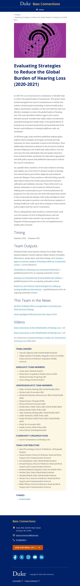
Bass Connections (24, 521)
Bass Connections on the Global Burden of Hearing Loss (37, 328)
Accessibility (17, 581)
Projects (18, 15)
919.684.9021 (21, 540)
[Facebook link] (15, 557)
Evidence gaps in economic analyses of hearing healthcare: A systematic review (40, 261)
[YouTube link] (35, 557)
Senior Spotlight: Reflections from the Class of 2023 (35, 314)
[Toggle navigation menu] (40, 9)
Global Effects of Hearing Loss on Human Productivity (36, 270)
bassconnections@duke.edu (27, 535)
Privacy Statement (31, 581)
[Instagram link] (28, 557)
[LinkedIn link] (41, 557)
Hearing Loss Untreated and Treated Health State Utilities (37, 278)
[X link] (21, 557)
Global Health (25, 499)
